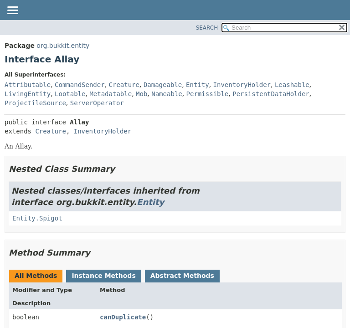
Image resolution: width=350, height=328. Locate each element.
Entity (197, 84)
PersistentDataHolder (270, 93)
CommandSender (80, 84)
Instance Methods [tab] (103, 275)
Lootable (70, 93)
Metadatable (110, 93)
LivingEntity (28, 93)
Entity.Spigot (37, 218)
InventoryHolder (242, 84)
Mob (141, 93)
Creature (124, 84)
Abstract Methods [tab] (182, 275)
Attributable (28, 84)
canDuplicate (123, 317)
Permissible (207, 93)
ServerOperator (97, 103)
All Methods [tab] (36, 275)
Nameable (166, 93)
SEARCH (207, 28)
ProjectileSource (35, 103)
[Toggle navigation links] (12, 11)
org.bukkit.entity (62, 45)
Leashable (292, 84)
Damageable (163, 84)
